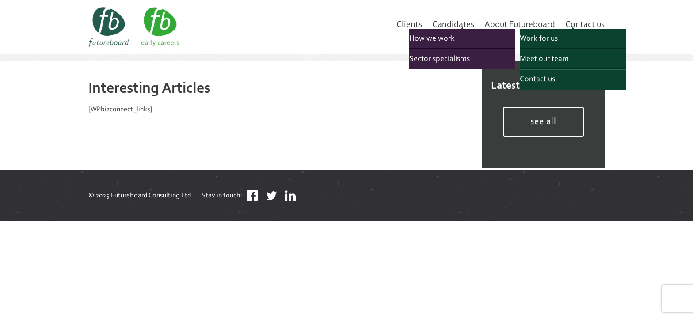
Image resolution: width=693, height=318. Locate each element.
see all (543, 121)
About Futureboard (519, 24)
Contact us (585, 24)
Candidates (453, 24)
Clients (409, 24)
